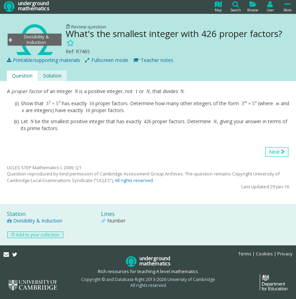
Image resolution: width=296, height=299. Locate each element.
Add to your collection (35, 235)
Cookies (264, 254)
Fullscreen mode (106, 60)
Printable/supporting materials (43, 60)
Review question (86, 26)
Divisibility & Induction (34, 220)
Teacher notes (153, 60)
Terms (244, 254)
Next (277, 151)
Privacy (285, 254)
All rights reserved (134, 180)
